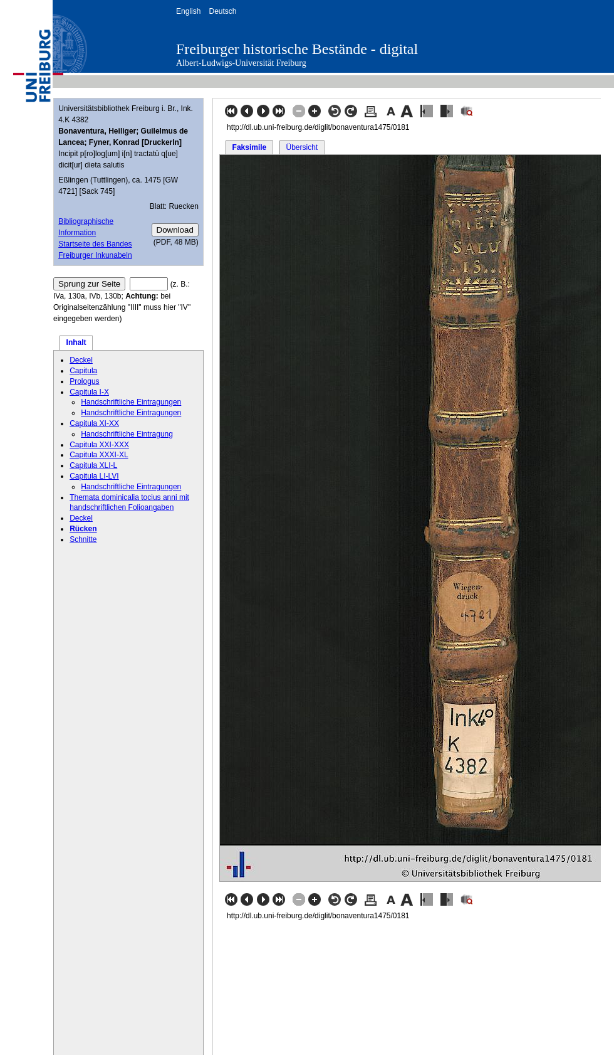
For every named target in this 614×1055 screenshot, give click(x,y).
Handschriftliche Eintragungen (131, 402)
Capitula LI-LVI (94, 476)
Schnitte (83, 539)
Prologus (84, 381)
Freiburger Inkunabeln (95, 255)
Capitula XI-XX (94, 423)
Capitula (83, 370)
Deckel (81, 360)
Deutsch (222, 11)
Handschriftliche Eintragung (127, 434)
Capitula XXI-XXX (99, 444)
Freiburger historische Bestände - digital (297, 49)
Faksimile (249, 147)
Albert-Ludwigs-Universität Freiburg (241, 63)
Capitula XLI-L (93, 465)
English (188, 11)
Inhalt (76, 342)
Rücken (83, 528)
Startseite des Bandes (95, 244)
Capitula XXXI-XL (99, 454)
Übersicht (302, 147)
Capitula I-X (89, 392)
